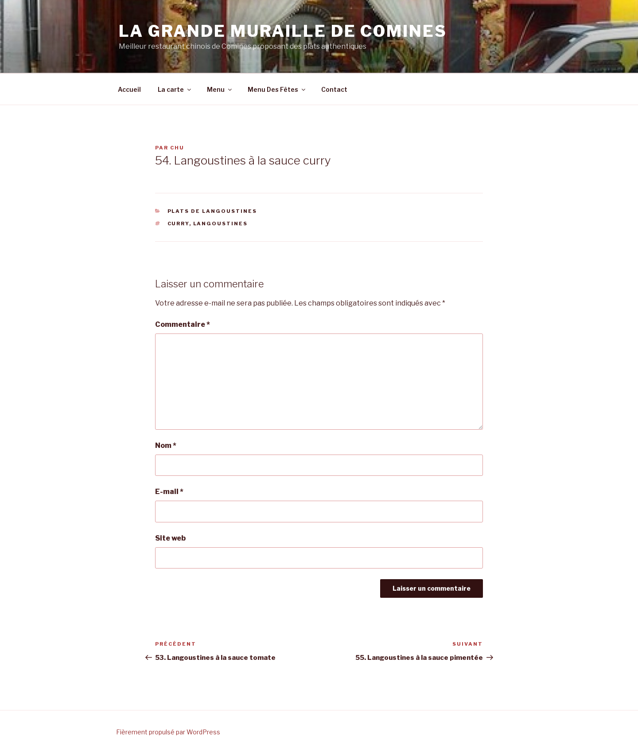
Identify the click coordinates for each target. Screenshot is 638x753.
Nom (165, 445)
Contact (334, 89)
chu (177, 148)
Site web (170, 538)
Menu (220, 89)
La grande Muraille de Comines (283, 31)
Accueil (129, 89)
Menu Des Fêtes (277, 89)
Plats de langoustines (212, 211)
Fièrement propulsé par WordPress (168, 732)
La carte (175, 89)
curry (178, 223)
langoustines (220, 223)
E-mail (169, 491)
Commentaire (182, 324)
